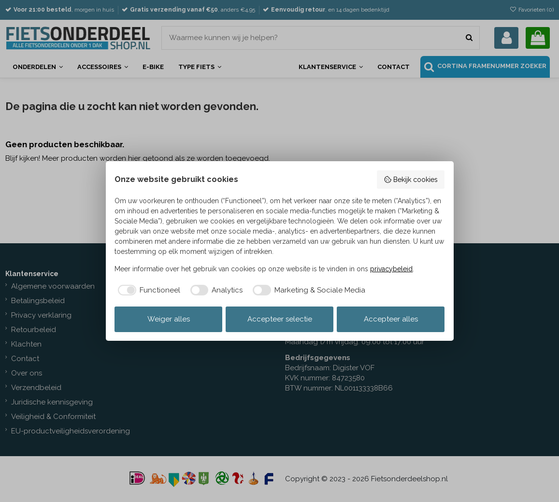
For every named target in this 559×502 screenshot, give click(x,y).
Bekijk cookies (411, 179)
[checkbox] (147, 290)
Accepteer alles (391, 319)
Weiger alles (168, 319)
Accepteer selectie (279, 319)
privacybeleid (391, 269)
